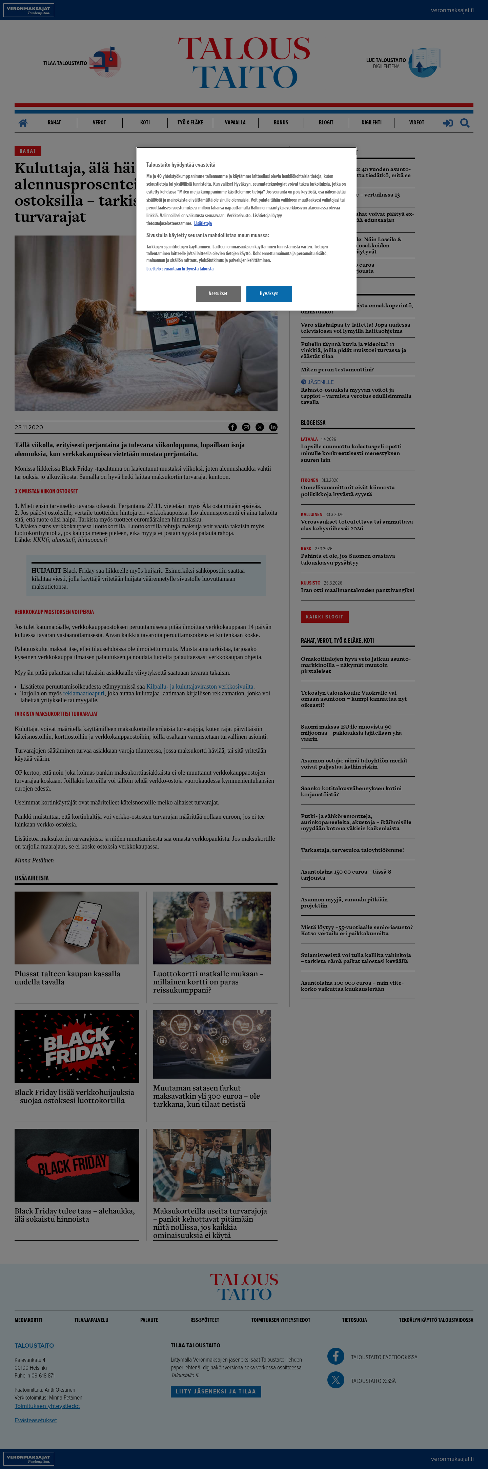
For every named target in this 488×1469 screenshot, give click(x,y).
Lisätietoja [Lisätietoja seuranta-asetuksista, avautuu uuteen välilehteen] (203, 223)
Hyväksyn (269, 293)
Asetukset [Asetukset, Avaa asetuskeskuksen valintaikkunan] (218, 293)
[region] (246, 229)
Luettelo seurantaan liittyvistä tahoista (180, 269)
